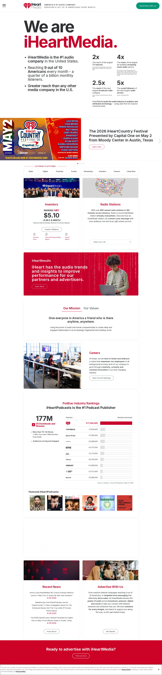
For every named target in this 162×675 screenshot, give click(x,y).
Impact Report (67, 238)
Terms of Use (125, 672)
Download (41, 548)
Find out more (81, 656)
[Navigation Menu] (4, 6)
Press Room (51, 631)
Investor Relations (52, 229)
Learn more (96, 147)
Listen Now (131, 171)
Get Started (110, 631)
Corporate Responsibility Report (53, 238)
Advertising (88, 171)
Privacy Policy (21, 674)
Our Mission (71, 308)
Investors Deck (36, 238)
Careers (117, 171)
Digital (45, 171)
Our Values (91, 308)
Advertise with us (147, 6)
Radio (31, 171)
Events (74, 171)
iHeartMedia (32, 6)
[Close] (158, 672)
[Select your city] (110, 242)
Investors (102, 171)
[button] (159, 141)
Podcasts (59, 171)
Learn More (39, 286)
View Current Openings (101, 378)
